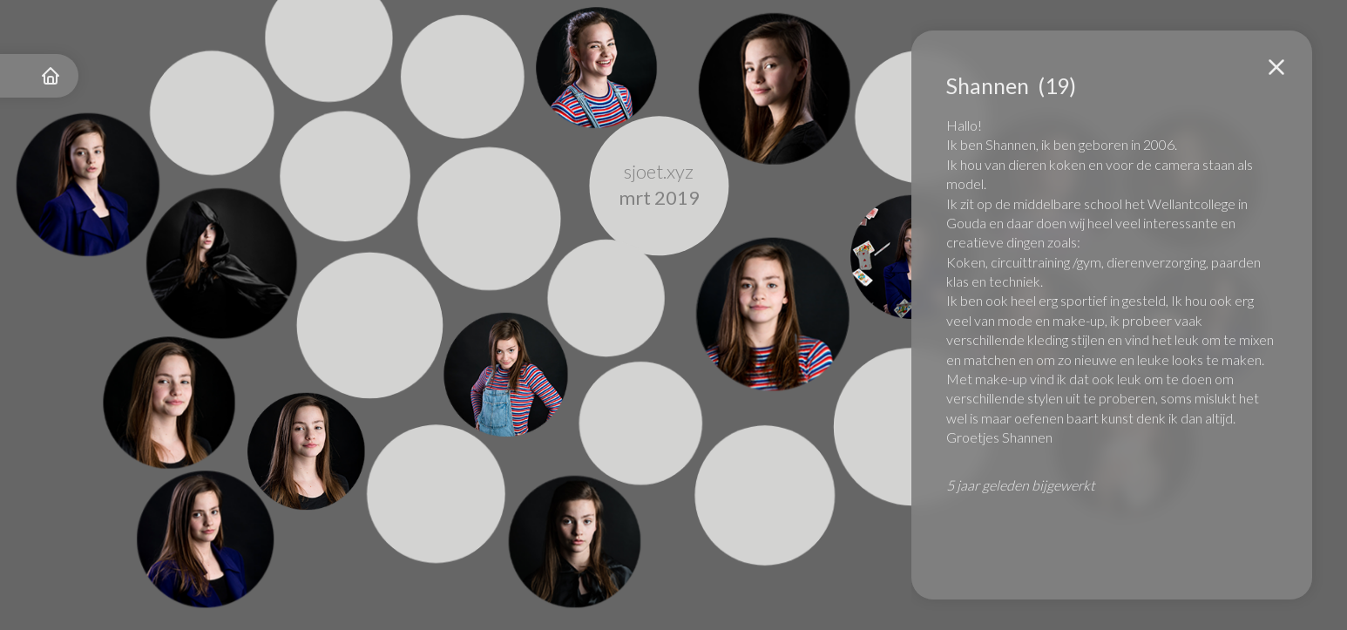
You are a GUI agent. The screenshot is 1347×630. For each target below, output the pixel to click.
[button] (1276, 67)
